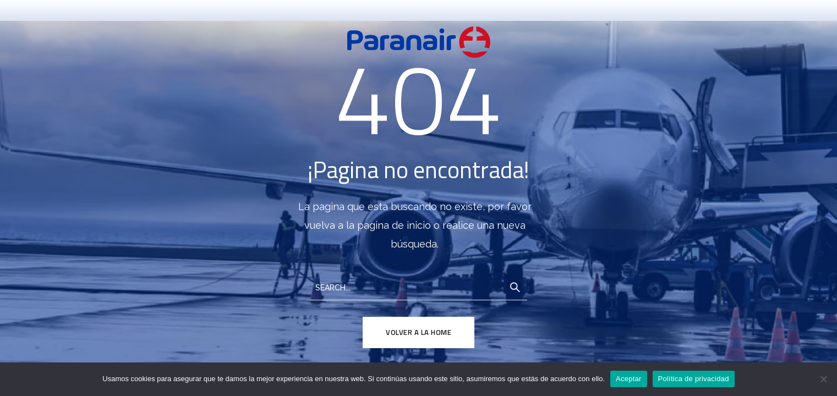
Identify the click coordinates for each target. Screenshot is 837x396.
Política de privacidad (693, 379)
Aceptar (629, 379)
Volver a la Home (418, 332)
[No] (823, 378)
